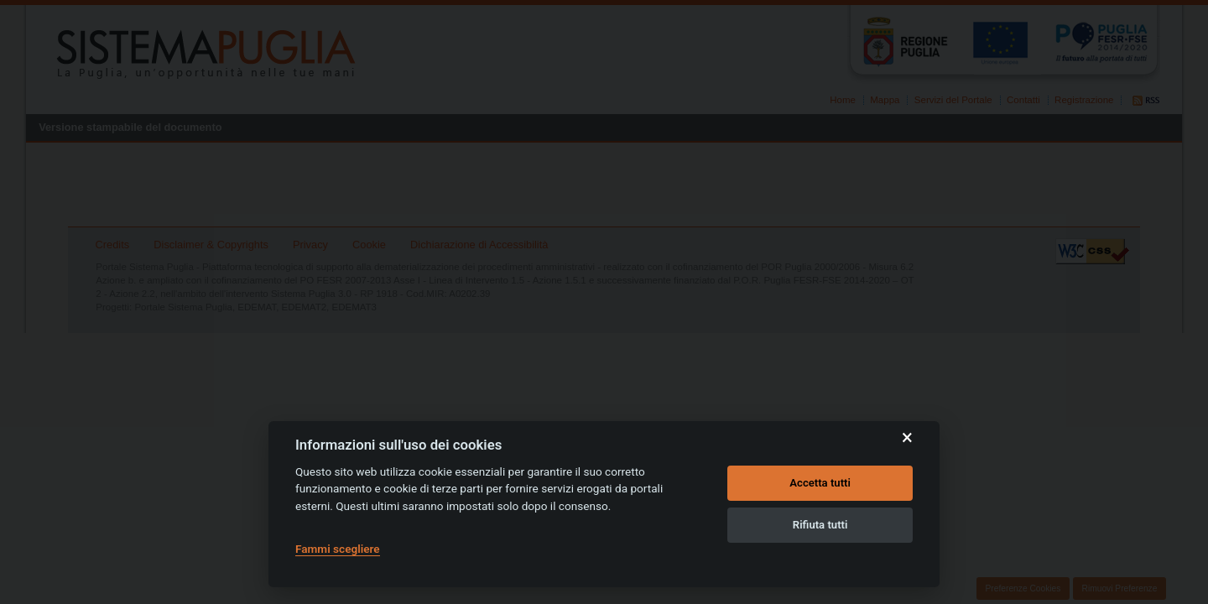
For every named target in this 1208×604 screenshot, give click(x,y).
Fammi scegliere (337, 548)
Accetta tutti (820, 482)
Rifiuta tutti (820, 524)
